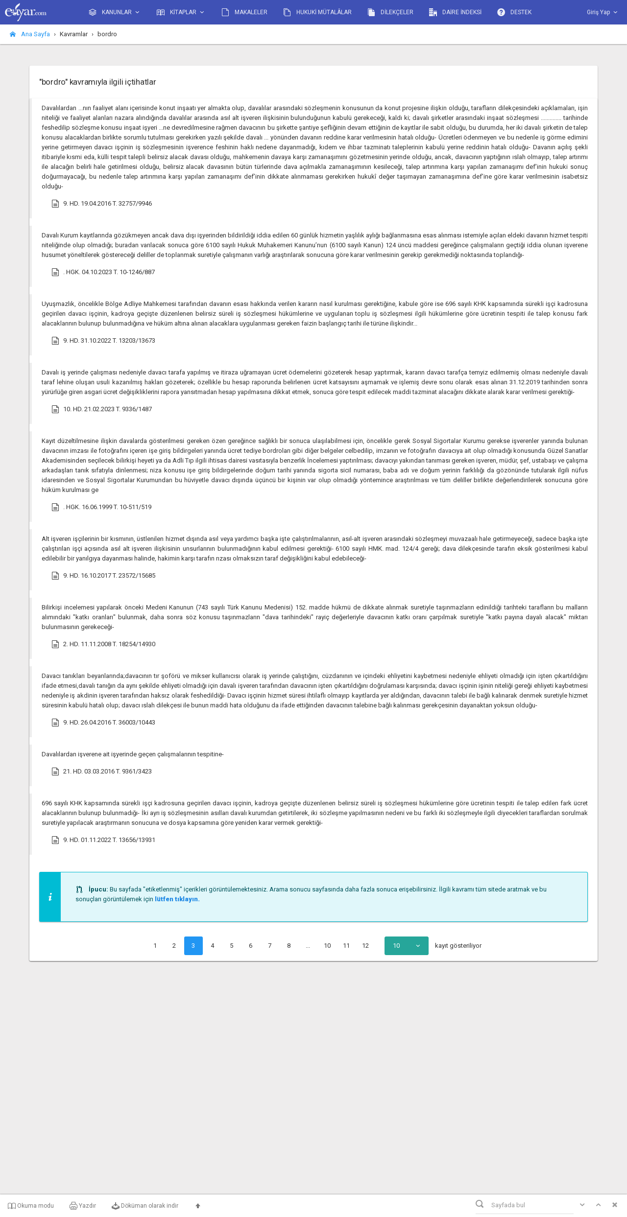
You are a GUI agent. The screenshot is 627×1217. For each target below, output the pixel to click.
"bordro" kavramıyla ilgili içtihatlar (97, 82)
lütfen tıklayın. (177, 899)
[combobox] (407, 945)
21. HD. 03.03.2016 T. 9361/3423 (101, 771)
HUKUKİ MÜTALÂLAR (317, 12)
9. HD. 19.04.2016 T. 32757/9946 (101, 204)
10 (327, 945)
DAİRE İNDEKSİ (455, 12)
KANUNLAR (115, 12)
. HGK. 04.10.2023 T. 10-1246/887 (103, 272)
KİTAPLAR (181, 12)
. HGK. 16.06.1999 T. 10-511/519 (101, 507)
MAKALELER (244, 12)
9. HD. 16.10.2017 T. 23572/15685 (103, 576)
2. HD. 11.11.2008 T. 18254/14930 (103, 644)
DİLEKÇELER (390, 12)
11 (346, 945)
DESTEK (514, 12)
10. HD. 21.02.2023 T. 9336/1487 (101, 409)
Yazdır (83, 1206)
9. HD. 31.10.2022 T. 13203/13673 (103, 341)
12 (365, 945)
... (308, 945)
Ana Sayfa (30, 34)
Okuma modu (31, 1206)
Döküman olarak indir (145, 1206)
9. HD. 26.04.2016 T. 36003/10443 (103, 722)
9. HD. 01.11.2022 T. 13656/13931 (103, 840)
